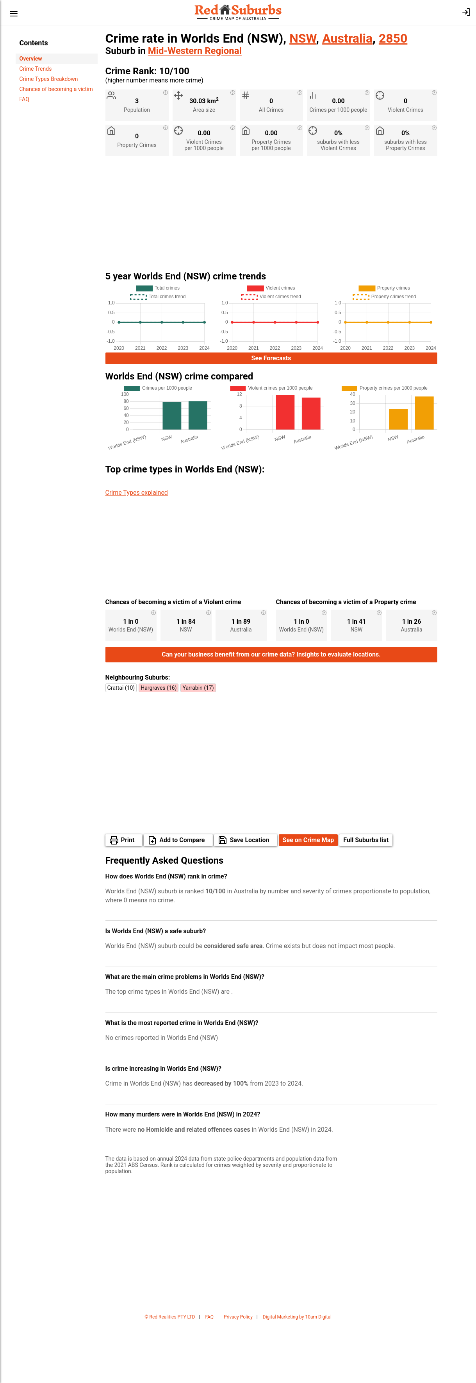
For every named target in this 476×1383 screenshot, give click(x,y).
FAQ (24, 99)
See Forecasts (271, 358)
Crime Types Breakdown (49, 79)
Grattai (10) (121, 746)
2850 (393, 38)
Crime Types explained (136, 492)
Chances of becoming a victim (56, 89)
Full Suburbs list (366, 898)
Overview (31, 58)
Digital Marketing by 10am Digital (297, 1375)
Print (128, 898)
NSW (302, 38)
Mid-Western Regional (195, 50)
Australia (347, 38)
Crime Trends (36, 69)
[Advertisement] (271, 216)
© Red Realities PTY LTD (169, 1375)
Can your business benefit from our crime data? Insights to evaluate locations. (271, 712)
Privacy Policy (238, 1375)
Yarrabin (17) (198, 746)
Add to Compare (182, 898)
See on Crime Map (308, 898)
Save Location (249, 898)
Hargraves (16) (158, 746)
